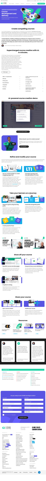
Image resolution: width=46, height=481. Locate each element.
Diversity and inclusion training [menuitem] (21, 452)
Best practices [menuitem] (32, 465)
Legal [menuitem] (20, 472)
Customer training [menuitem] (19, 437)
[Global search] (31, 0)
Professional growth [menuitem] (19, 446)
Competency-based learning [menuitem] (20, 464)
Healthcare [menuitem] (4, 462)
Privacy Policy (13, 414)
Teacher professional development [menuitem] (21, 460)
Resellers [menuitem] (31, 445)
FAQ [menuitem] (30, 454)
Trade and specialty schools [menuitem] (6, 468)
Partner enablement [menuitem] (19, 438)
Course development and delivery (7, 376)
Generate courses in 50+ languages (8, 379)
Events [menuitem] (32, 442)
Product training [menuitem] (18, 453)
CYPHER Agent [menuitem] (6, 445)
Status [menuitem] (35, 472)
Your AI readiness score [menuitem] (7, 434)
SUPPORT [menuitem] (43, 0)
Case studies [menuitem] (32, 466)
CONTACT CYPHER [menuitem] (39, 0)
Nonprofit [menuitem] (3, 457)
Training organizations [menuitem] (5, 454)
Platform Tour (5, 369)
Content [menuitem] (5, 446)
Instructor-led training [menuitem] (19, 462)
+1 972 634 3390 (23, 429)
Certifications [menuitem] (18, 465)
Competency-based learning (21, 376)
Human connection (20, 379)
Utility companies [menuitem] (5, 461)
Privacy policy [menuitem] (25, 472)
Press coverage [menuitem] (32, 461)
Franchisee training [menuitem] (19, 441)
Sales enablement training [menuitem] (20, 449)
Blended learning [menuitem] (18, 457)
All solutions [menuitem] (18, 434)
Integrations (33, 376)
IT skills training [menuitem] (18, 454)
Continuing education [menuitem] (19, 456)
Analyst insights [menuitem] (32, 457)
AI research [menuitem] (33, 456)
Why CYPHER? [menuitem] (32, 434)
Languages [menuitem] (15, 472)
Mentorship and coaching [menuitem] (20, 450)
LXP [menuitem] (2, 438)
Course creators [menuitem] (4, 458)
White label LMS (33, 380)
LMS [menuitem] (3, 437)
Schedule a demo (41, 3)
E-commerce (33, 382)
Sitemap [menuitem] (31, 472)
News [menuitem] (32, 441)
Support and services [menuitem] (5, 449)
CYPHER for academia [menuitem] (5, 442)
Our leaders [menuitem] (31, 437)
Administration (33, 383)
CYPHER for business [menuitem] (5, 441)
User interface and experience (35, 379)
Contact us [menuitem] (31, 446)
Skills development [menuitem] (19, 445)
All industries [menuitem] (4, 453)
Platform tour (4, 9)
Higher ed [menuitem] (3, 466)
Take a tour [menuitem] (6, 444)
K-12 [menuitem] (3, 465)
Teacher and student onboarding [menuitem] (21, 461)
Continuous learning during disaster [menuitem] (21, 458)
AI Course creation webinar (22, 131)
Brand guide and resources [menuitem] (34, 458)
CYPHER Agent (5, 72)
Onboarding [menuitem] (18, 442)
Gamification (19, 380)
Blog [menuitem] (30, 453)
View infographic (23, 146)
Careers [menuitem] (32, 438)
